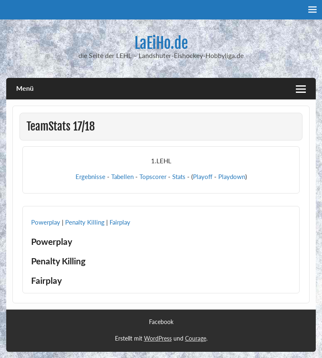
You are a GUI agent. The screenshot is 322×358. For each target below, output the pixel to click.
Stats (178, 176)
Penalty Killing (85, 222)
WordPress (158, 338)
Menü (25, 88)
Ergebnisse (90, 176)
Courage (195, 338)
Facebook (161, 322)
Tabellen (122, 176)
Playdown (231, 176)
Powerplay (45, 222)
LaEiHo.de (161, 43)
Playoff (202, 176)
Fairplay (120, 222)
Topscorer (152, 176)
